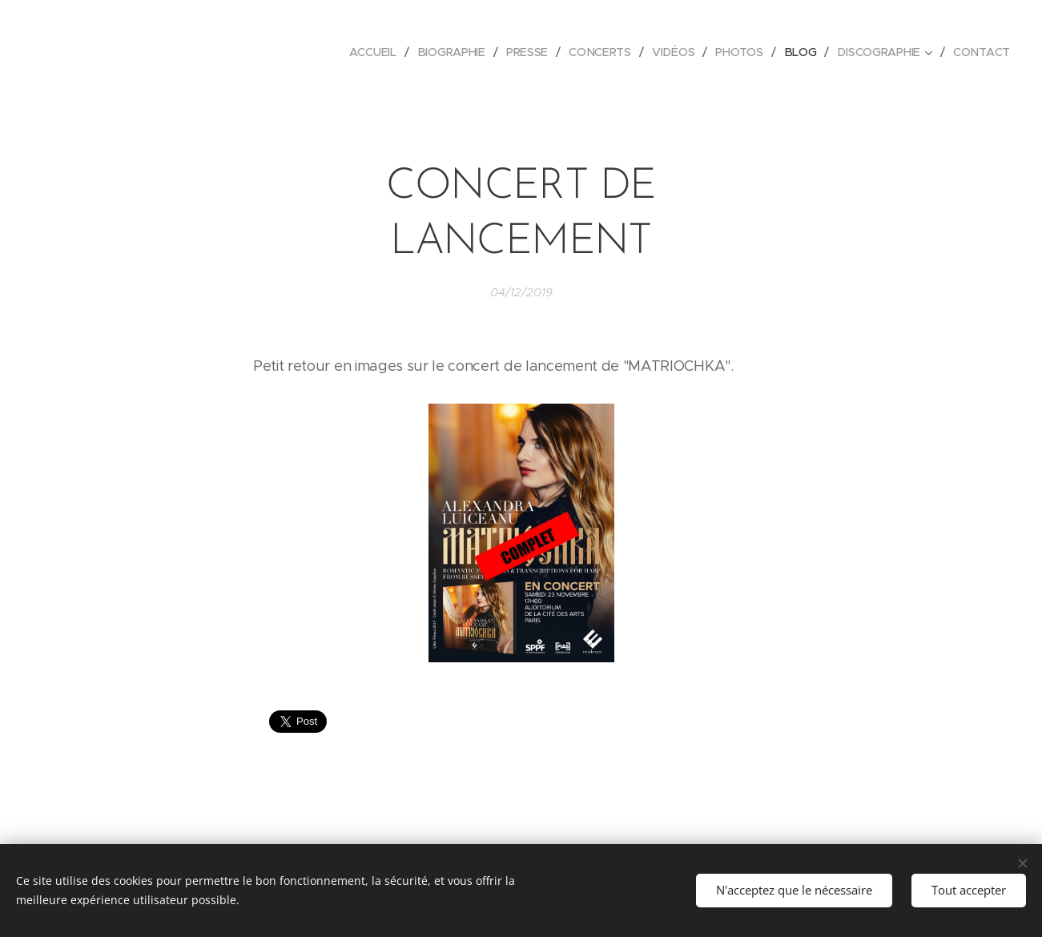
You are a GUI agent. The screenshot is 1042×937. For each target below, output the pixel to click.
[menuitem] (376, 52)
